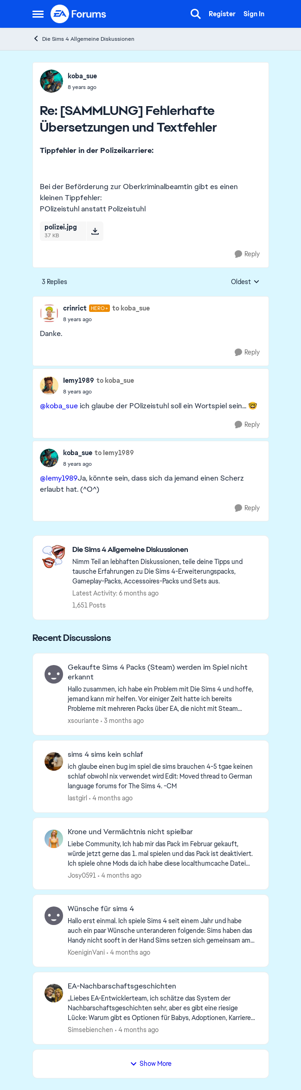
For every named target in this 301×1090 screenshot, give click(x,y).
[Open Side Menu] (38, 14)
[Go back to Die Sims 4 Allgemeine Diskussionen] (165, 550)
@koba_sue (59, 406)
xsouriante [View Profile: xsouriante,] (83, 720)
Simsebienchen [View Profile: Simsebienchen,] (90, 1030)
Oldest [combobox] (245, 282)
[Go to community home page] (79, 14)
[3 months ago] (122, 721)
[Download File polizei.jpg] (94, 231)
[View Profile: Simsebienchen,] (54, 993)
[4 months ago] (111, 798)
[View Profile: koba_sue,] (51, 81)
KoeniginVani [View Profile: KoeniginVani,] (86, 952)
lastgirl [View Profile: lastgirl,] (77, 798)
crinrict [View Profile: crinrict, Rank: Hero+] (75, 308)
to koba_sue (131, 308)
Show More (151, 1063)
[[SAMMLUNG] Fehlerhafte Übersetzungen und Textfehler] (82, 87)
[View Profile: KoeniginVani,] (54, 915)
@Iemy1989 (58, 478)
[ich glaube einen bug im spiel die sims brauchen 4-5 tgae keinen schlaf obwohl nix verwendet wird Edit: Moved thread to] (162, 776)
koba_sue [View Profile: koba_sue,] (82, 76)
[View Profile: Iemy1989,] (49, 385)
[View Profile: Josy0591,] (54, 839)
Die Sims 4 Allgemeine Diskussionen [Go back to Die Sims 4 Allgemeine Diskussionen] (83, 39)
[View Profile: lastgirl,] (54, 761)
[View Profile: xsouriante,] (54, 674)
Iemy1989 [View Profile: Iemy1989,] (78, 380)
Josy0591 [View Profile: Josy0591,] (82, 875)
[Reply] (247, 254)
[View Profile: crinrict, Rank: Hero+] (49, 313)
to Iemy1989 (114, 453)
